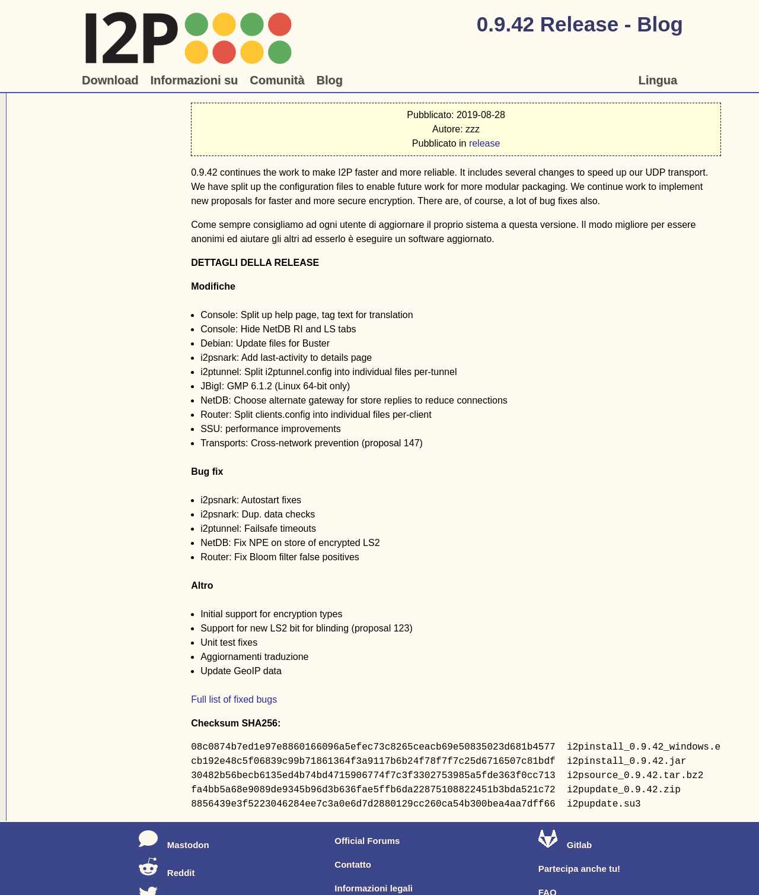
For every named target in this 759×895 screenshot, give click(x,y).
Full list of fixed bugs (234, 699)
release (484, 143)
